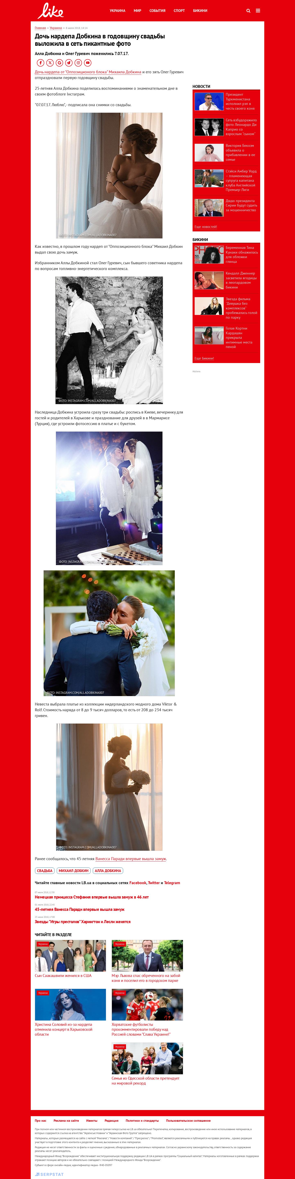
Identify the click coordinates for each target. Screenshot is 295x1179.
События (157, 10)
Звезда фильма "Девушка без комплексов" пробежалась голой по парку (241, 308)
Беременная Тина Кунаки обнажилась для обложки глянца (242, 254)
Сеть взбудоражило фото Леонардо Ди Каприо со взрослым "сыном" (241, 127)
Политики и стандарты (142, 1120)
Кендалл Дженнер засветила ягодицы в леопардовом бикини (241, 280)
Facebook (137, 882)
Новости (201, 86)
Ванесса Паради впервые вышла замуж (130, 858)
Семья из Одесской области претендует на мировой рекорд (145, 1081)
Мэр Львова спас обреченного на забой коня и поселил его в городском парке (146, 978)
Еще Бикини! (204, 358)
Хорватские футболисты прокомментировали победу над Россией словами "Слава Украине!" (141, 1029)
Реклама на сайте (66, 1120)
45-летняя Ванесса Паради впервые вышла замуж (80, 909)
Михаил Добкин (73, 870)
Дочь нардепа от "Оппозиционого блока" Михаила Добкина (88, 72)
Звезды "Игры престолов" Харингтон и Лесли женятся (82, 921)
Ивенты (91, 1120)
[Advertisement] (69, 1071)
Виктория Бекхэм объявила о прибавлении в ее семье (240, 152)
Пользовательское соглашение (188, 1120)
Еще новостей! (206, 226)
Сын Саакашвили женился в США (63, 975)
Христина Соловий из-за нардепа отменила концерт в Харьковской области (63, 1029)
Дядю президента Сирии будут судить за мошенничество (241, 205)
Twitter (154, 882)
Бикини (200, 10)
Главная (40, 28)
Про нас (40, 1120)
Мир (137, 10)
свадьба (44, 870)
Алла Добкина (108, 870)
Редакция (111, 1120)
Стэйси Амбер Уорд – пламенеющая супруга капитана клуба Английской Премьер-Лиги (241, 180)
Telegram (172, 882)
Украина (117, 10)
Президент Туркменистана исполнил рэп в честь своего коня (240, 101)
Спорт (179, 10)
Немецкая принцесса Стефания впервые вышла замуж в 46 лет (92, 897)
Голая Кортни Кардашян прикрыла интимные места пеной (239, 337)
